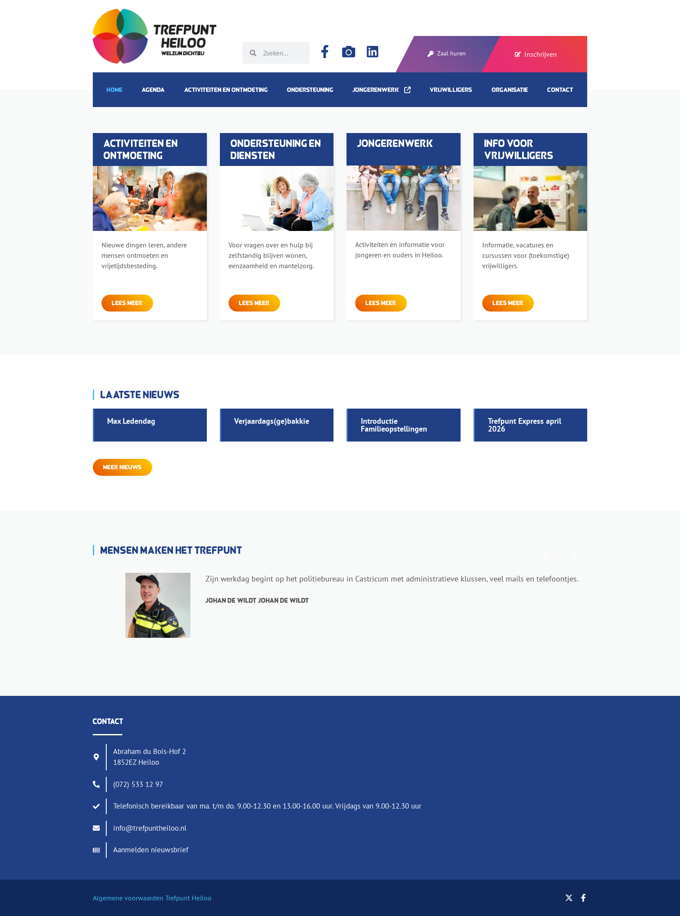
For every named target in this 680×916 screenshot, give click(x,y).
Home (115, 89)
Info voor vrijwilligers (519, 149)
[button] (546, 554)
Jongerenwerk (382, 89)
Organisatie (510, 89)
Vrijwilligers (451, 89)
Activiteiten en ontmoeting (226, 89)
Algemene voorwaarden (128, 897)
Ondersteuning (310, 89)
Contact (560, 89)
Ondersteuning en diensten (276, 149)
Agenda (153, 89)
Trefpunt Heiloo (187, 897)
